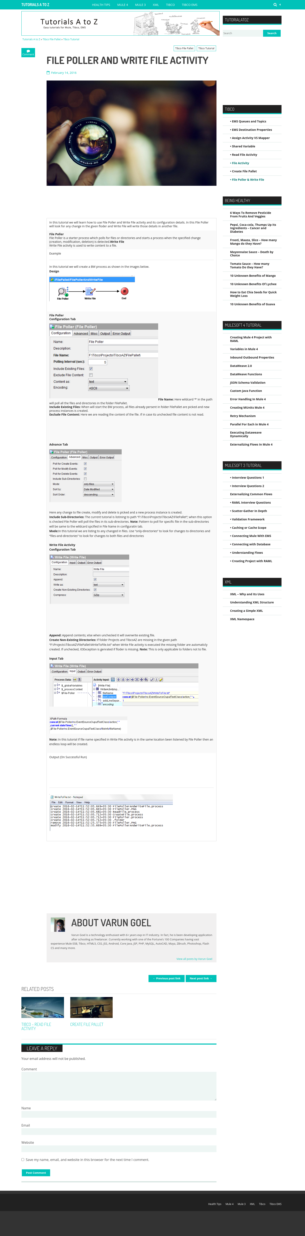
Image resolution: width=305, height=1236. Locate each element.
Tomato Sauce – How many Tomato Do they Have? (249, 265)
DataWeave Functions (246, 374)
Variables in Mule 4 (244, 349)
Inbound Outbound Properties (252, 357)
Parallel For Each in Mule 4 (249, 424)
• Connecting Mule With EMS (250, 536)
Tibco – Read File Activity (36, 1026)
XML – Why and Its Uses (247, 594)
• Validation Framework (247, 519)
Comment (29, 1069)
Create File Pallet (87, 1024)
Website (27, 1142)
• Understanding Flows (246, 553)
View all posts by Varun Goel (194, 959)
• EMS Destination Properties (251, 130)
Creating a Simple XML (246, 611)
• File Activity (239, 163)
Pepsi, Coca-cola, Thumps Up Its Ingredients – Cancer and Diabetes (253, 228)
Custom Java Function (246, 391)
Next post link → (201, 978)
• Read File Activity (243, 155)
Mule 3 (140, 5)
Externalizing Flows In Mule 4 (251, 444)
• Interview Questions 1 (247, 478)
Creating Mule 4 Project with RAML (251, 339)
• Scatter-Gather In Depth (248, 511)
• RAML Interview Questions (250, 502)
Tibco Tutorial (71, 39)
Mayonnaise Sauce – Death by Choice (251, 253)
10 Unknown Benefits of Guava (252, 304)
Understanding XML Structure (252, 602)
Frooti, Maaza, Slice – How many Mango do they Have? (253, 242)
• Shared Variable (242, 146)
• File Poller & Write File (247, 180)
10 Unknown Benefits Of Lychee (253, 284)
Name (26, 1108)
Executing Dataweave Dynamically (246, 434)
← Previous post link (166, 978)
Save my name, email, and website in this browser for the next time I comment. (87, 1159)
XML (156, 5)
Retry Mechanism (243, 416)
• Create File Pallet (243, 171)
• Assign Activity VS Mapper (250, 138)
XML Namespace (242, 619)
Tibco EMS (189, 5)
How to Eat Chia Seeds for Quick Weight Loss (253, 294)
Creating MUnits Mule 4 (247, 407)
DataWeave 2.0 (241, 366)
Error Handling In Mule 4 (248, 399)
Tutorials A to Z (35, 4)
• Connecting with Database (250, 544)
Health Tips (101, 5)
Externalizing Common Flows (251, 494)
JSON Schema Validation (247, 383)
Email (25, 1125)
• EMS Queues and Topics (248, 121)
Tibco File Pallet (52, 39)
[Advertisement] (123, 201)
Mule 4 (122, 5)
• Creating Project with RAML (251, 561)
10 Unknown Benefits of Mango (253, 276)
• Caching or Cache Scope (248, 528)
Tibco (170, 5)
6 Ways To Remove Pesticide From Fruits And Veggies (250, 214)
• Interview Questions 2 (247, 486)
